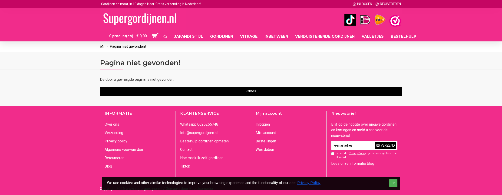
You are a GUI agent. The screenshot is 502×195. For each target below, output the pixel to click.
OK (393, 183)
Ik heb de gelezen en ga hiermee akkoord (364, 155)
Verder (251, 91)
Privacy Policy (308, 183)
